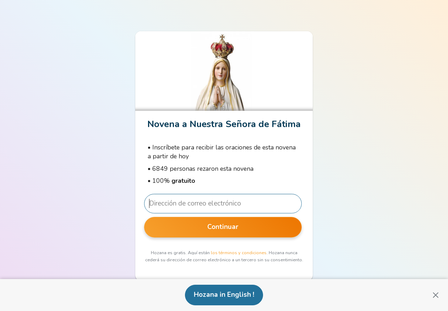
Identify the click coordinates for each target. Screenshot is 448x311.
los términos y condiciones (239, 253)
